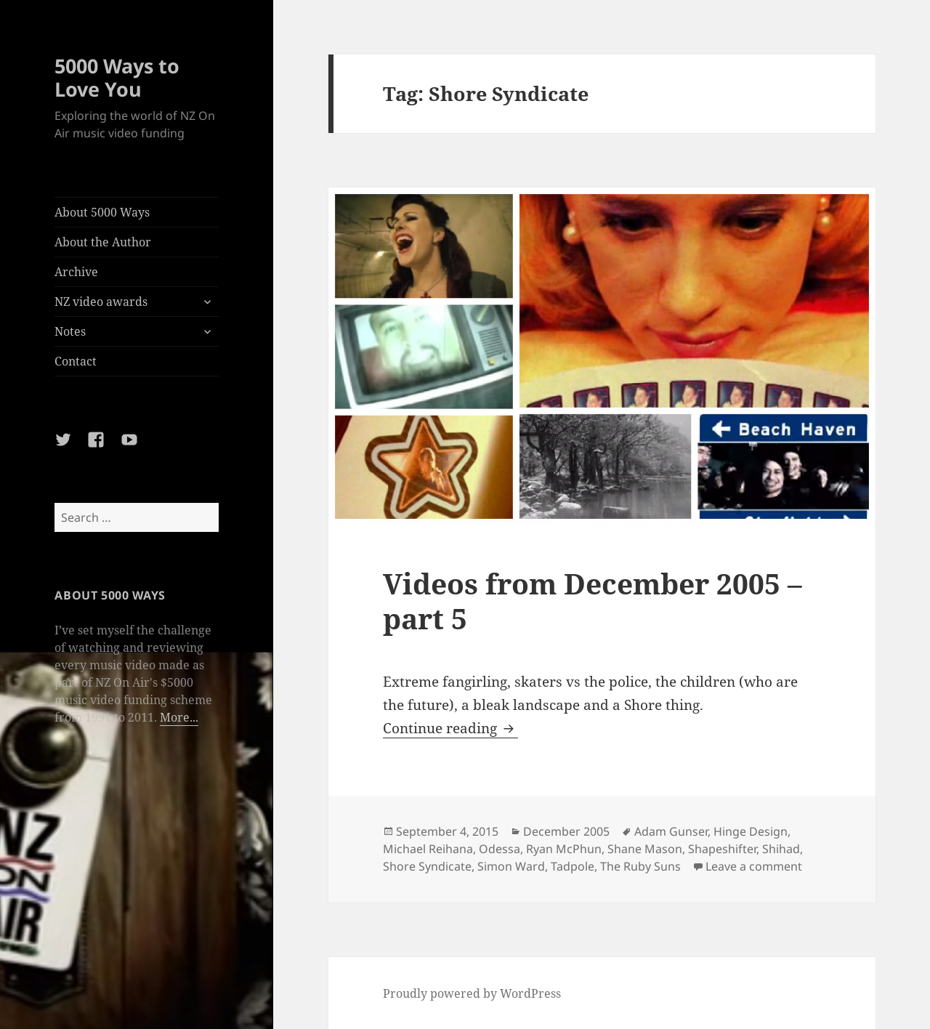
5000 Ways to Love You (116, 77)
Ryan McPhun (564, 849)
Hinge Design (750, 831)
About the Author (102, 242)
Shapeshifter (722, 849)
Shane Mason (644, 849)
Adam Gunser (671, 831)
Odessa (499, 849)
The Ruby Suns (640, 866)
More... (179, 717)
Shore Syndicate (427, 866)
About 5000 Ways (102, 212)
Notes (70, 331)
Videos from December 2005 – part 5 (592, 600)
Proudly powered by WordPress (472, 993)
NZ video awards (100, 302)
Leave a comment (753, 866)
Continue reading (450, 728)
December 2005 (566, 831)
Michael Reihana (428, 849)
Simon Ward (511, 866)
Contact (75, 361)
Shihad (781, 849)
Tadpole (572, 866)
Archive (76, 272)
